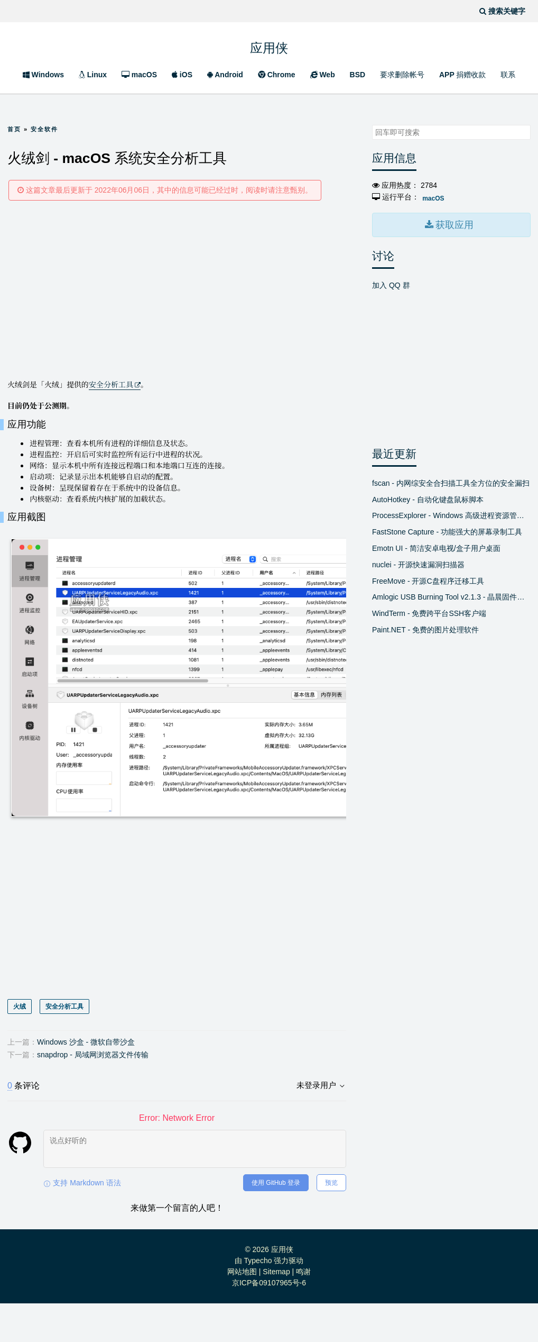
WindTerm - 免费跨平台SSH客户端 (429, 611)
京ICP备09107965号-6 (269, 1321)
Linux (93, 74)
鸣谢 (303, 1310)
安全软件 (44, 129)
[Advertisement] (176, 289)
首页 (14, 129)
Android (225, 74)
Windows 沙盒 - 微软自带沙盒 (86, 1080)
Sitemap (276, 1310)
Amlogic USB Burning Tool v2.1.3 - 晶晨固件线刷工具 (451, 595)
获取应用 (453, 223)
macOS (139, 74)
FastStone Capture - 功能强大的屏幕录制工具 (447, 529)
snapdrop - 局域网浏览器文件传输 (93, 1093)
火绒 (19, 1045)
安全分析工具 (111, 384)
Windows (43, 74)
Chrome (276, 74)
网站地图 (242, 1310)
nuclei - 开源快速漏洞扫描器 (418, 562)
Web (322, 74)
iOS (182, 74)
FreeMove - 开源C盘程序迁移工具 (428, 578)
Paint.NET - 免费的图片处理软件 (425, 627)
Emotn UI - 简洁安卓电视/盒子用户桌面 (436, 545)
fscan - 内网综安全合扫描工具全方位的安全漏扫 (451, 480)
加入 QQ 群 (391, 282)
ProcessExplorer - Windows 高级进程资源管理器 (451, 513)
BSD (358, 74)
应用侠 (269, 46)
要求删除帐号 (402, 74)
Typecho (258, 1299)
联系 (507, 74)
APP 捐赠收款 (462, 74)
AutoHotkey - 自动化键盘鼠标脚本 (428, 497)
